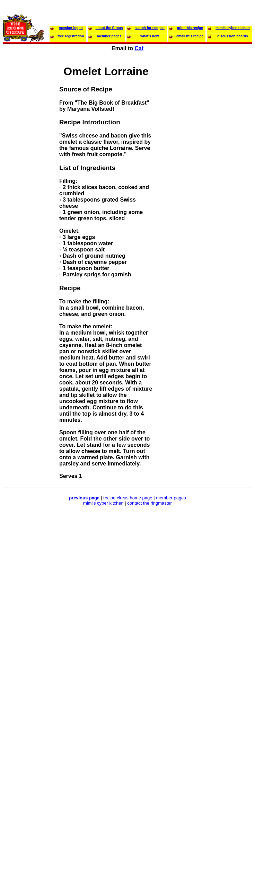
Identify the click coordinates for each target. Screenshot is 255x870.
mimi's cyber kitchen (103, 503)
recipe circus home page (127, 497)
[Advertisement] (223, 190)
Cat (139, 48)
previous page (84, 497)
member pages (171, 497)
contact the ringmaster (149, 503)
